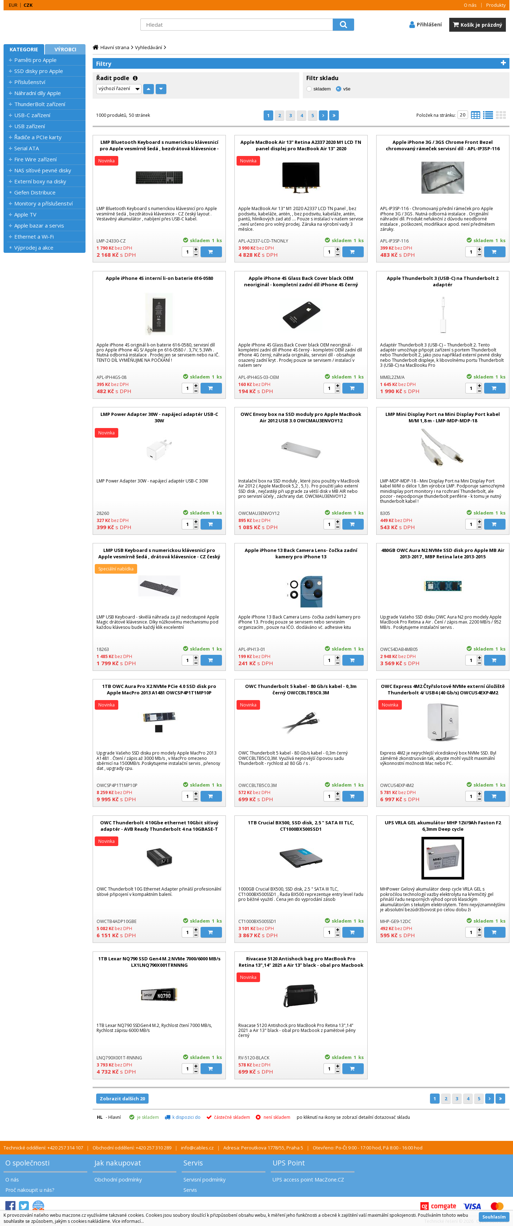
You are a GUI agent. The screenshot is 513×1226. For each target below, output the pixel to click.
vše (346, 89)
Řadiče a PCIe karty (38, 137)
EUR (13, 5)
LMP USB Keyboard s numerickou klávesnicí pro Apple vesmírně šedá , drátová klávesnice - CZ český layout (159, 556)
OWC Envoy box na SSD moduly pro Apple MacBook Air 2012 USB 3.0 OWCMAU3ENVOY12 (300, 417)
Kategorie (24, 49)
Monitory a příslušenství (43, 203)
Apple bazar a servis (39, 225)
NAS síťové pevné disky (42, 170)
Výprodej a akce (33, 247)
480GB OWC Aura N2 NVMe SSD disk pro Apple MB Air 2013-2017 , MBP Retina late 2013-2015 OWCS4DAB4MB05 (442, 556)
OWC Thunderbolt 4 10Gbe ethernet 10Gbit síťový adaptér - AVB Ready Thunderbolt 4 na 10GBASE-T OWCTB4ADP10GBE (159, 829)
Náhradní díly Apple (37, 92)
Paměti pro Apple (35, 59)
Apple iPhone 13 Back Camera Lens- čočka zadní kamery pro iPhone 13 (301, 553)
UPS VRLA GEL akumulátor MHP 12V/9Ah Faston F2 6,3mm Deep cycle (443, 825)
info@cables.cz (197, 1147)
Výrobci (65, 49)
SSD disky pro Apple (38, 70)
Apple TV (25, 214)
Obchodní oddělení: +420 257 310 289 (132, 1147)
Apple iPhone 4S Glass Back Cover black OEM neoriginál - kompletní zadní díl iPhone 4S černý (301, 281)
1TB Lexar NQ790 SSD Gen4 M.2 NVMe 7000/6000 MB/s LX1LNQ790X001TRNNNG (159, 961)
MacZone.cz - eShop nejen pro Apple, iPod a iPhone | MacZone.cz (48, 24)
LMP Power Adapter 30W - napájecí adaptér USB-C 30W (159, 417)
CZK (28, 5)
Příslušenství (29, 81)
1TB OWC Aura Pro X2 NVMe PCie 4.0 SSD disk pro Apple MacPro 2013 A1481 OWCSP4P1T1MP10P (159, 689)
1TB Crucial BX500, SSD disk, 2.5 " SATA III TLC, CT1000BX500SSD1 (301, 825)
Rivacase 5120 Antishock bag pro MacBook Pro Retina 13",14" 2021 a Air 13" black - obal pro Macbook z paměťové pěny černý (301, 965)
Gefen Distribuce (35, 192)
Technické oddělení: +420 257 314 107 (43, 1147)
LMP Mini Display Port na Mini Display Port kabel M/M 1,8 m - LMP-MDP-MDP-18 (442, 417)
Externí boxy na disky (40, 181)
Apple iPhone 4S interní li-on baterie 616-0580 (159, 278)
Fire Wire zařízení (35, 159)
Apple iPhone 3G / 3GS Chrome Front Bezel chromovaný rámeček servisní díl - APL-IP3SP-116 (442, 145)
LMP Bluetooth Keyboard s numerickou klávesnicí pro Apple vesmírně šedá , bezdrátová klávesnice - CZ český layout (159, 148)
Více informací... (128, 1221)
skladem (322, 89)
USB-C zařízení (32, 115)
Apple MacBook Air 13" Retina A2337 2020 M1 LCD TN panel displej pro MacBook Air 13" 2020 (300, 145)
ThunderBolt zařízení (39, 104)
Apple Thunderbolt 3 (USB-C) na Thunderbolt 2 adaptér (442, 281)
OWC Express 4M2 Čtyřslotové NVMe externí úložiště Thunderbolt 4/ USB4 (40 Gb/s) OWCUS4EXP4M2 (443, 689)
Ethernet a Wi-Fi (34, 236)
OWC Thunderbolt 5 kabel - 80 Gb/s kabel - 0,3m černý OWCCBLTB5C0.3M (301, 689)
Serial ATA (26, 148)
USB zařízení (29, 126)
